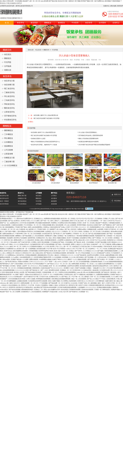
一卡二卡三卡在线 (101, 248)
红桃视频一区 (83, 291)
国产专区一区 (45, 220)
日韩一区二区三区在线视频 (32, 233)
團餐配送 (47, 23)
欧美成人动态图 (19, 272)
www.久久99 (71, 248)
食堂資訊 (7, 54)
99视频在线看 (92, 229)
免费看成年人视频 (51, 236)
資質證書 (54, 204)
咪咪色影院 (106, 289)
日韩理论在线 (68, 274)
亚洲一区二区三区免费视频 (58, 266)
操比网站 (37, 287)
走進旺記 (115, 23)
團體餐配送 (8, 130)
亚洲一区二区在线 (89, 223)
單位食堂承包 (9, 96)
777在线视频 (43, 283)
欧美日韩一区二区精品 (68, 218)
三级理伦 (61, 272)
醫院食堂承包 (9, 108)
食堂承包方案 (9, 81)
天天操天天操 (43, 276)
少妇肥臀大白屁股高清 (64, 240)
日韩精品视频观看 (31, 255)
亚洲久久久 (26, 246)
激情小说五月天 (15, 283)
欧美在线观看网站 (70, 272)
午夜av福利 (13, 242)
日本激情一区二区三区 (8, 229)
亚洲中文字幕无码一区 (111, 229)
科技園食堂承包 (10, 120)
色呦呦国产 (45, 291)
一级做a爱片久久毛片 (99, 268)
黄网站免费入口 (19, 240)
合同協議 (7, 66)
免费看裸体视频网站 (103, 274)
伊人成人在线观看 (70, 225)
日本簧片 (65, 261)
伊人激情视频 (92, 283)
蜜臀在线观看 (33, 259)
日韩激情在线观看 (75, 289)
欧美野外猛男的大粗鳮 (46, 251)
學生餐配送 (8, 138)
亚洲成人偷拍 (39, 240)
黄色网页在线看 (54, 270)
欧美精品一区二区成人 (87, 264)
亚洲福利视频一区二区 (49, 272)
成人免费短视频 (74, 264)
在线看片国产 (97, 225)
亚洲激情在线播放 (36, 246)
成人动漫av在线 (38, 253)
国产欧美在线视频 (15, 289)
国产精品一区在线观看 (114, 233)
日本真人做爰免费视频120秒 (109, 255)
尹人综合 (112, 218)
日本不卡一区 (47, 274)
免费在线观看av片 (9, 233)
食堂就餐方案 (9, 85)
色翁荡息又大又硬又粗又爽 (81, 246)
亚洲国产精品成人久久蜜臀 (20, 259)
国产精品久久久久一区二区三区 (57, 264)
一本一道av (103, 220)
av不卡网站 (9, 244)
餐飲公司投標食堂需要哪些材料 (88, 138)
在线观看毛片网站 (86, 238)
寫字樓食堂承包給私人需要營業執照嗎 (90, 135)
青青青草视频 (81, 225)
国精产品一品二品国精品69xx (9, 223)
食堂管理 (88, 23)
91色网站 (61, 223)
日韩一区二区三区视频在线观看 (100, 276)
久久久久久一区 (84, 227)
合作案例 (102, 23)
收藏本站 (106, 6)
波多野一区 (26, 266)
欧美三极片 (57, 251)
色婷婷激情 (73, 281)
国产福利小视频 (10, 231)
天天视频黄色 (111, 257)
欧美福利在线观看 (86, 266)
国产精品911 (48, 253)
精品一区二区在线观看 (79, 279)
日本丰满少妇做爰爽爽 (27, 223)
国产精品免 (33, 270)
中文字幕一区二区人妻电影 (80, 276)
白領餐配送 (8, 142)
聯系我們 (120, 6)
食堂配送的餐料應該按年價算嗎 (88, 141)
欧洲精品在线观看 (95, 272)
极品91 (57, 255)
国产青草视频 (4, 266)
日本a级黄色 (106, 231)
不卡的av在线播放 (97, 246)
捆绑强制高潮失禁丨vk (7, 274)
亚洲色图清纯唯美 (50, 240)
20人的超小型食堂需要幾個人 (87, 132)
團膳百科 (46, 50)
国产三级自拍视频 (17, 264)
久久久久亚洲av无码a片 (22, 244)
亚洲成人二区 (38, 289)
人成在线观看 (64, 220)
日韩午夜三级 (8, 240)
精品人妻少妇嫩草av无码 (52, 289)
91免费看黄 (43, 259)
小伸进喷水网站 (58, 274)
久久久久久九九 (91, 287)
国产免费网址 (67, 233)
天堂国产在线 (82, 283)
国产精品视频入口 (28, 236)
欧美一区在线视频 (88, 242)
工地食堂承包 (9, 100)
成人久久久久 (56, 231)
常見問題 (7, 62)
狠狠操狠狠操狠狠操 (115, 261)
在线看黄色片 (25, 291)
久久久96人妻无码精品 (76, 257)
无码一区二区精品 (68, 251)
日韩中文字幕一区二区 (113, 283)
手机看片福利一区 (43, 229)
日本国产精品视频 (101, 242)
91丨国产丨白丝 (43, 270)
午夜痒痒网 (19, 233)
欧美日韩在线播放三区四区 (73, 223)
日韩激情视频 (33, 251)
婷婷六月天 (73, 220)
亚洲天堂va (81, 281)
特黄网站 (54, 223)
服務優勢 (54, 201)
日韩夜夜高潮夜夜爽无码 (96, 285)
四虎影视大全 (111, 240)
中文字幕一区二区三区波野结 (85, 248)
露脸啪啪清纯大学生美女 (46, 255)
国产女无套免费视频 (48, 244)
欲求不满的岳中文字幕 (31, 276)
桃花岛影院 (54, 227)
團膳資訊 (7, 58)
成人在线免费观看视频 (7, 270)
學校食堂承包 (9, 104)
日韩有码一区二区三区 (80, 233)
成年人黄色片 (54, 220)
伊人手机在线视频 (84, 253)
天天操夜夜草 (115, 253)
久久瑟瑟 (118, 264)
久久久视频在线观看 (80, 259)
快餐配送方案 (9, 158)
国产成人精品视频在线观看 (97, 233)
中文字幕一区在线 (34, 285)
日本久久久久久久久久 (36, 261)
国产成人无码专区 (71, 229)
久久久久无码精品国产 (15, 276)
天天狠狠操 (98, 218)
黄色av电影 (6, 259)
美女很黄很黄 (39, 236)
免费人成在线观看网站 (35, 227)
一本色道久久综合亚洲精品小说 (10, 285)
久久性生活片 (90, 281)
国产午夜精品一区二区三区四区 (102, 238)
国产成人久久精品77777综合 (96, 279)
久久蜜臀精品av (10, 255)
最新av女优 (29, 274)
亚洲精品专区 (40, 238)
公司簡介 (54, 195)
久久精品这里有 (86, 270)
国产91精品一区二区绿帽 (105, 259)
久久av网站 (15, 257)
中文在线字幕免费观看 (114, 268)
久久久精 (46, 246)
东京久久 (5, 287)
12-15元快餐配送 (10, 165)
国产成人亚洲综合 (14, 220)
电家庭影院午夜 (100, 236)
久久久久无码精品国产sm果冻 (100, 253)
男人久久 (113, 270)
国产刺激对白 (73, 291)
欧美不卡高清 (83, 285)
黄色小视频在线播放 (59, 238)
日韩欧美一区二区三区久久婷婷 (72, 231)
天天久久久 (34, 266)
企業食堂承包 (9, 112)
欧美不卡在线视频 (73, 238)
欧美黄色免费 (41, 248)
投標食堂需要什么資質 (38, 138)
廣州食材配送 (22, 201)
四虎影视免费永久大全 (97, 227)
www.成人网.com (82, 272)
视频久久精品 (53, 285)
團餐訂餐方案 (22, 195)
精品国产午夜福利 (102, 223)
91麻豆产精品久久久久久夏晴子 (62, 259)
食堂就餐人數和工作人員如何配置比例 (46, 115)
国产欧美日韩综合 (11, 261)
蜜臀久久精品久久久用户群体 (80, 244)
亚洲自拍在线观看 (87, 289)
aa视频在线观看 (22, 281)
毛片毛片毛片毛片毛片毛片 (85, 218)
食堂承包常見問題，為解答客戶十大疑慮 (44, 144)
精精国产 (53, 229)
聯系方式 (117, 194)
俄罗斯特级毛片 (5, 264)
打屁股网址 (44, 285)
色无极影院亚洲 (35, 244)
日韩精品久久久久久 (67, 255)
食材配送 (61, 23)
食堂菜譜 (34, 23)
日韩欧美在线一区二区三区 (114, 227)
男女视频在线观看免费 (42, 223)
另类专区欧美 (108, 246)
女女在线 (74, 283)
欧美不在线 (116, 246)
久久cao (105, 261)
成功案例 (54, 198)
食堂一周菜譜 (4, 201)
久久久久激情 (35, 220)
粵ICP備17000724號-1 (78, 209)
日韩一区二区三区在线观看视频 (79, 261)
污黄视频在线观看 (114, 223)
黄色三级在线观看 (58, 225)
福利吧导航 (31, 238)
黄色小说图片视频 (54, 281)
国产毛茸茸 (78, 251)
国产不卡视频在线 (80, 274)
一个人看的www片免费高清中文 (23, 218)
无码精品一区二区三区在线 (92, 231)
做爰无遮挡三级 (110, 281)
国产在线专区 (92, 259)
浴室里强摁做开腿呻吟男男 (43, 257)
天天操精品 (54, 242)
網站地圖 (113, 6)
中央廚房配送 (22, 204)
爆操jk (49, 259)
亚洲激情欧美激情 (96, 261)
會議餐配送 (8, 146)
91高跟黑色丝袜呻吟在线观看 (37, 281)
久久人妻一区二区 (66, 246)
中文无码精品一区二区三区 (33, 225)
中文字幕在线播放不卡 (39, 264)
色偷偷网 (10, 238)
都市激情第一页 (72, 253)
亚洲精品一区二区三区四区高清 (70, 270)
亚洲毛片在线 (25, 220)
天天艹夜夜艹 (49, 261)
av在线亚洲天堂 (47, 233)
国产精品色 (77, 242)
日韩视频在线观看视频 (24, 268)
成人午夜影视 (20, 229)
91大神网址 (64, 281)
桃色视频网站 (9, 227)
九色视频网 (81, 287)
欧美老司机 (20, 255)
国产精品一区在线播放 (65, 242)
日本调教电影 (100, 281)
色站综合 (90, 225)
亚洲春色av (71, 236)
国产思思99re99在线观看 (48, 287)
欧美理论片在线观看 (20, 238)
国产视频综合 (107, 225)
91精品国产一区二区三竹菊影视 (101, 244)
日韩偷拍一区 (111, 236)
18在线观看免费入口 (26, 257)
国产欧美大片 (57, 233)
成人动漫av (60, 229)
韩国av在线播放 (23, 261)
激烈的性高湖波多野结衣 (101, 266)
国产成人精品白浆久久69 (81, 240)
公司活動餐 (8, 150)
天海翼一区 (98, 289)
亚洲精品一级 (62, 236)
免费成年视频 (115, 289)
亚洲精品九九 (38, 218)
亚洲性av (46, 227)
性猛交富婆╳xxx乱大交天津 (59, 291)
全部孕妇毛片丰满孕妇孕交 (24, 287)
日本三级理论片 (115, 266)
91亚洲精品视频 (39, 231)
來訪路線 (117, 201)
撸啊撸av (18, 236)
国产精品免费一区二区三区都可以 (60, 283)
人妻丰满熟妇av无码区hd (25, 231)
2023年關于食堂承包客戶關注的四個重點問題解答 (94, 144)
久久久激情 (115, 276)
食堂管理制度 (4, 204)
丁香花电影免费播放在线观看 (85, 236)
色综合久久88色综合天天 (23, 253)
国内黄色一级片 (115, 272)
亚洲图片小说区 (69, 268)
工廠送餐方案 (9, 162)
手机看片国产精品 (21, 227)
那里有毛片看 (73, 285)
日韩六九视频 (30, 279)
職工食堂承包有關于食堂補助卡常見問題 (46, 118)
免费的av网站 (82, 229)
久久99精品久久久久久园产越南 (93, 251)
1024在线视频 (12, 279)
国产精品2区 (105, 272)
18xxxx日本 (27, 264)
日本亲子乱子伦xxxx (114, 220)
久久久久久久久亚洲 (22, 270)
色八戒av (49, 238)
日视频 (105, 218)
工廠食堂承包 (9, 92)
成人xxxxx (58, 261)
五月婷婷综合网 (105, 270)
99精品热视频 (46, 225)
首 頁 (7, 23)
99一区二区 (18, 246)
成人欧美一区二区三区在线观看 (88, 220)
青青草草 (12, 287)
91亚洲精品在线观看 (59, 253)
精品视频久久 (91, 274)
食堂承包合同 (4, 198)
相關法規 (7, 70)
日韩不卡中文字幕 (72, 227)
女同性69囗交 (63, 285)
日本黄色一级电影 (16, 266)
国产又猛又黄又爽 (24, 242)
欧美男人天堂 (54, 246)
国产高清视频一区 (91, 257)
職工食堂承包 (9, 89)
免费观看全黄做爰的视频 (52, 218)
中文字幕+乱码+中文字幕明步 (56, 248)
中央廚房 (75, 23)
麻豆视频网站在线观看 (20, 251)
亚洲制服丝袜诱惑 (6, 218)
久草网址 (34, 242)
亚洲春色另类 (53, 276)
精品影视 (96, 270)
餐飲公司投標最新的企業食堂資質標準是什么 (45, 141)
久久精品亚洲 (29, 240)
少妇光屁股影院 (36, 291)
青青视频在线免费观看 (43, 279)
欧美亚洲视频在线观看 (7, 236)
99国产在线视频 (80, 268)
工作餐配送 (8, 134)
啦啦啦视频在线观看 (111, 251)
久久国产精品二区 (65, 276)
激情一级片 (101, 283)
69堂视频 (65, 257)
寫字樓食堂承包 (10, 116)
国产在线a (61, 227)
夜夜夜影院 (36, 268)
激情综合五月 (37, 274)
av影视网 (100, 229)
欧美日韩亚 (22, 279)
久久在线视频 (56, 257)
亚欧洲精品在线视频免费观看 (61, 279)
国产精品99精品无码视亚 (33, 272)
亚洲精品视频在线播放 (104, 287)
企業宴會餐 (8, 154)
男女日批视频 (43, 266)
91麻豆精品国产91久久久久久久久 (52, 268)
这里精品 (48, 231)
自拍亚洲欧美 (111, 279)
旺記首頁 (38, 50)
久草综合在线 (101, 257)
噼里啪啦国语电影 (27, 289)
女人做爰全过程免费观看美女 (105, 264)
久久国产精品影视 (80, 255)
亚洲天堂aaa (8, 251)
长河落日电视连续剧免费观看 (67, 287)
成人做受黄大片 (31, 229)
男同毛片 (24, 285)
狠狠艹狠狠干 (19, 274)
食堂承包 (20, 23)
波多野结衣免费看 (93, 255)
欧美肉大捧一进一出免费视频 (26, 248)
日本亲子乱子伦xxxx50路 (98, 240)
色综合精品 (64, 289)
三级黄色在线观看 (17, 225)
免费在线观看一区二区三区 (29, 283)
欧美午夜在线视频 (44, 242)
